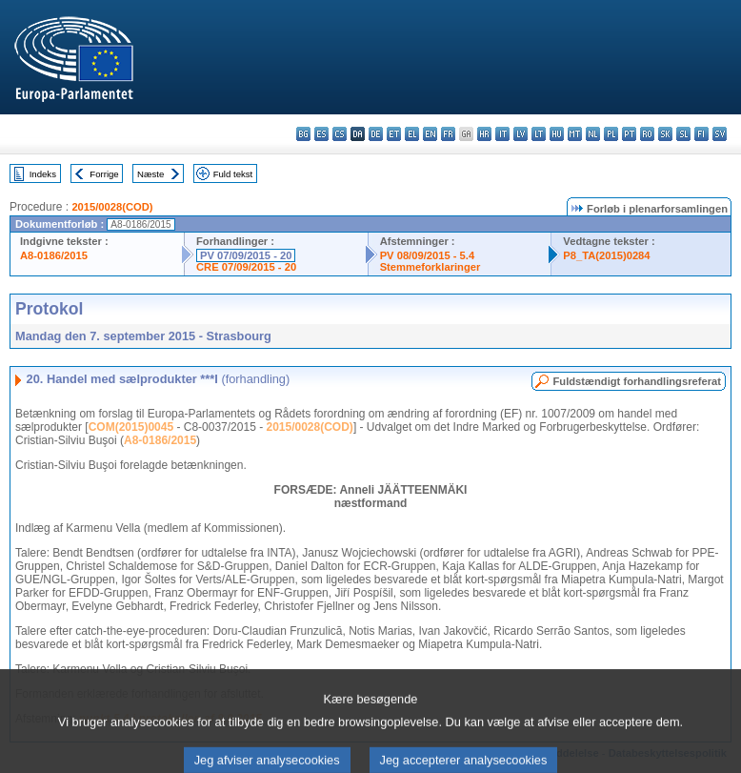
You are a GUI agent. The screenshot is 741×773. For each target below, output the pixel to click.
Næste (150, 174)
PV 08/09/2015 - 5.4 (427, 255)
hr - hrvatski (484, 134)
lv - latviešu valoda (520, 134)
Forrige (104, 174)
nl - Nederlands (593, 134)
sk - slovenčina (665, 134)
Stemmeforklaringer (430, 267)
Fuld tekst (233, 174)
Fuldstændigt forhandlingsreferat (636, 381)
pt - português (629, 134)
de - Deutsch (376, 134)
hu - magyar (557, 134)
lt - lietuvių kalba (538, 134)
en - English (430, 134)
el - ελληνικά (412, 134)
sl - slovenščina (683, 134)
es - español (321, 134)
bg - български (303, 134)
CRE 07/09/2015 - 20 (246, 267)
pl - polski (611, 134)
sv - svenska (719, 134)
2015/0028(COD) (111, 207)
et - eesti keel (394, 134)
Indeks (43, 174)
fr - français (448, 134)
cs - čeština (339, 134)
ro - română (647, 134)
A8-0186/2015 (54, 255)
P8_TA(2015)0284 (606, 255)
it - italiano (502, 134)
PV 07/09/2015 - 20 (245, 255)
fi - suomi (701, 134)
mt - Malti (575, 134)
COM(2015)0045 (131, 427)
